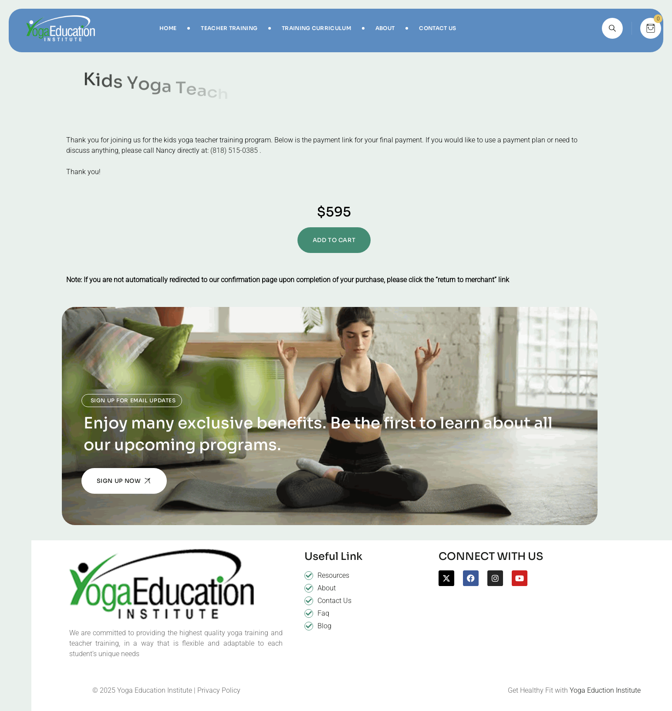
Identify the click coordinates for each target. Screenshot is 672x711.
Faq (323, 613)
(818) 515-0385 (234, 150)
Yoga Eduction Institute (605, 690)
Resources (333, 575)
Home (167, 28)
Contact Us (437, 28)
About (385, 28)
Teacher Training (229, 28)
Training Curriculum (316, 28)
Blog (324, 626)
